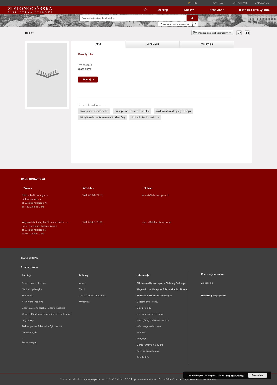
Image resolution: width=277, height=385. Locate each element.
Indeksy (189, 10)
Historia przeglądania (254, 10)
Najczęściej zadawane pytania (153, 320)
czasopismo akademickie (94, 111)
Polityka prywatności (148, 350)
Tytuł (82, 289)
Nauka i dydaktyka (32, 289)
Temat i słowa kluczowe (92, 295)
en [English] (195, 3)
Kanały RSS (143, 357)
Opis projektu (144, 307)
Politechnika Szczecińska (145, 117)
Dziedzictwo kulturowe (34, 283)
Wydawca (84, 301)
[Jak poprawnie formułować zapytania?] (195, 24)
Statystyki (142, 338)
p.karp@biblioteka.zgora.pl (156, 222)
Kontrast (219, 2)
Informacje (216, 10)
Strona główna (29, 267)
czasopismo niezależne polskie (132, 111)
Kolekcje (163, 10)
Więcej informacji (235, 375)
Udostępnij (240, 3)
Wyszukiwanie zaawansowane (175, 23)
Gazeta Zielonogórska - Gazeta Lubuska (43, 307)
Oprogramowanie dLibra (150, 344)
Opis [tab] (98, 44)
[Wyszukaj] (192, 18)
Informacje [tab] (152, 44)
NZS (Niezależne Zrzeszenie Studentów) (102, 117)
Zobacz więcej (29, 342)
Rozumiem (258, 375)
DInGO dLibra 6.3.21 (120, 379)
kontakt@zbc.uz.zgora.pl (155, 195)
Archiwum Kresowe (32, 301)
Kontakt (141, 332)
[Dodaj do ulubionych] (239, 32)
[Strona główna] (145, 10)
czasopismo (85, 69)
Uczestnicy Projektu (147, 301)
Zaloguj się (262, 2)
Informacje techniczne (149, 326)
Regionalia (27, 295)
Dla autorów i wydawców (150, 314)
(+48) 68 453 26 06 (92, 222)
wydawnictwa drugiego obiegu (173, 111)
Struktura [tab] (207, 44)
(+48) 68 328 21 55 (92, 195)
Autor (82, 283)
